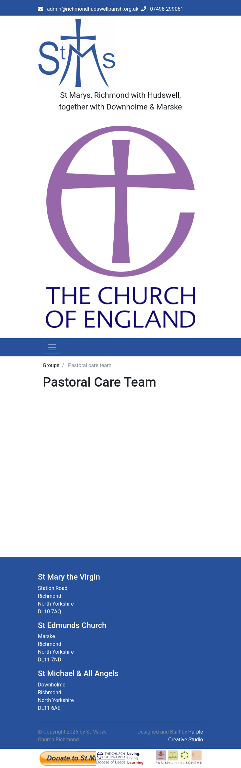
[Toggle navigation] (52, 347)
